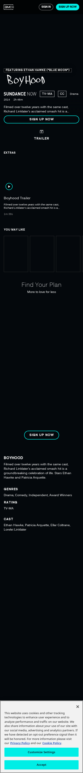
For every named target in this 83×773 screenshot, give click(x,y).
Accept (41, 765)
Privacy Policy (20, 743)
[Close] (78, 707)
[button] (41, 119)
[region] (41, 63)
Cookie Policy (51, 743)
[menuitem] (9, 7)
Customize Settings (41, 752)
